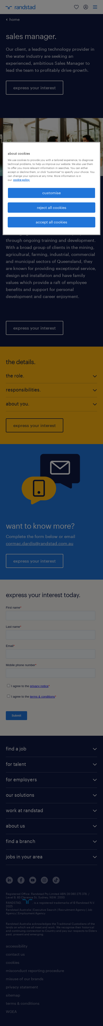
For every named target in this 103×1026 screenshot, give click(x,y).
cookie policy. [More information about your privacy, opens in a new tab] (21, 180)
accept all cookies (51, 222)
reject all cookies (51, 207)
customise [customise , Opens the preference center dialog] (51, 193)
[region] (51, 188)
